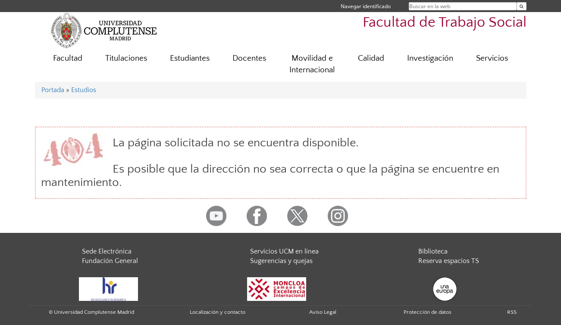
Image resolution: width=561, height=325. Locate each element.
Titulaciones (126, 58)
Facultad (67, 58)
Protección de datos (427, 312)
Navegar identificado (366, 6)
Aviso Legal (322, 312)
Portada (52, 90)
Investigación (430, 58)
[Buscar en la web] (522, 6)
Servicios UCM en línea (284, 251)
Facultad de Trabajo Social (445, 23)
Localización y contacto (217, 312)
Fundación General (110, 261)
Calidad (371, 58)
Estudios (83, 90)
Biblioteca (433, 251)
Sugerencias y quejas (281, 261)
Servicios (492, 58)
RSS (512, 312)
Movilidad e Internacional (312, 64)
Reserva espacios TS (448, 261)
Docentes (249, 58)
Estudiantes (190, 58)
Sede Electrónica (107, 251)
